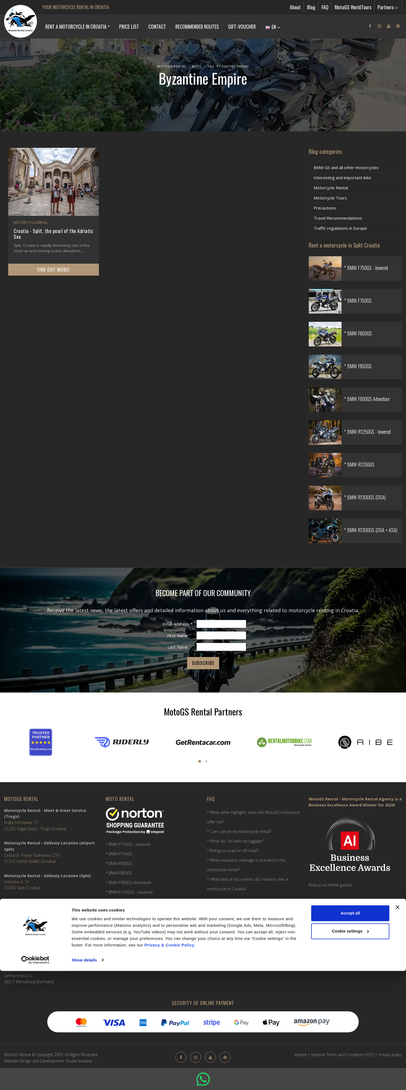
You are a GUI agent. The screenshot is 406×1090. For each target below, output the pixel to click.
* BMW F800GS (119, 863)
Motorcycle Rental (31, 222)
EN (273, 26)
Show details (84, 1079)
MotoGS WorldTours (353, 7)
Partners (388, 7)
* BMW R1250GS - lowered (129, 892)
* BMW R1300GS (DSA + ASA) (131, 920)
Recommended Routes (197, 26)
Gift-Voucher (242, 26)
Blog (311, 7)
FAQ (325, 7)
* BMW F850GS (119, 873)
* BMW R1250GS (120, 901)
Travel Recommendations (338, 218)
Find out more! (53, 269)
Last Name (177, 647)
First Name (177, 635)
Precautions (325, 208)
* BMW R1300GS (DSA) (125, 911)
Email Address (178, 624)
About (295, 7)
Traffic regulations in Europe (340, 228)
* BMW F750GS (119, 853)
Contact (157, 26)
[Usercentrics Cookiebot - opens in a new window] (35, 1079)
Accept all (350, 1032)
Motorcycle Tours (330, 198)
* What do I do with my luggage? (235, 841)
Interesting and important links (342, 177)
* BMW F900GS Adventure (128, 882)
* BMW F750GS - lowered (128, 844)
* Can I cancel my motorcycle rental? (239, 831)
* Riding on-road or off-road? (232, 850)
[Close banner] (397, 1027)
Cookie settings (350, 1050)
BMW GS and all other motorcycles (346, 167)
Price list (129, 26)
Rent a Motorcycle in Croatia (76, 26)
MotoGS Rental (171, 66)
